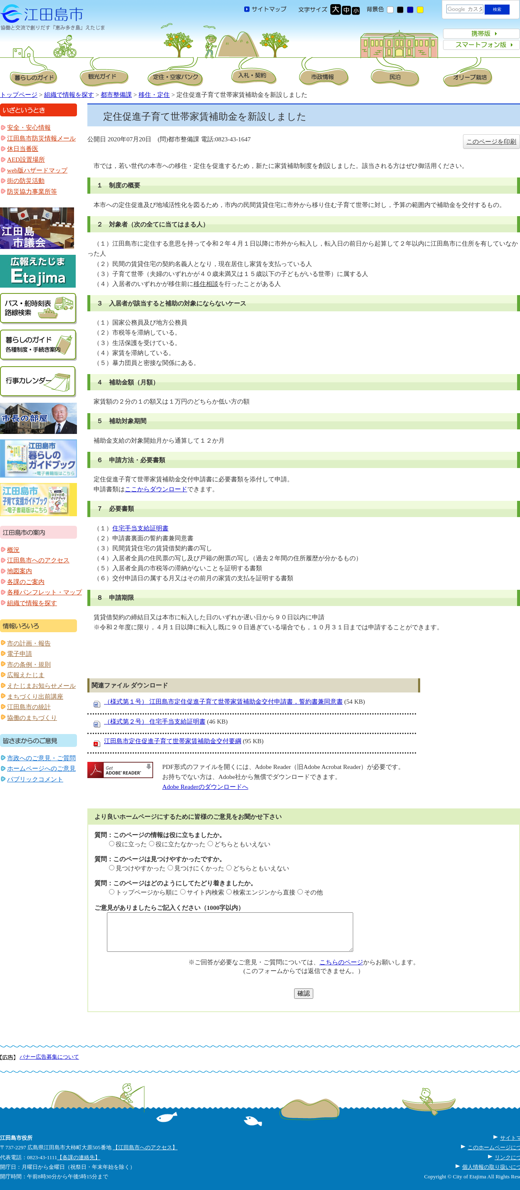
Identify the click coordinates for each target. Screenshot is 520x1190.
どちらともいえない (242, 844)
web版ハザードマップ (37, 170)
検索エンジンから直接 (264, 892)
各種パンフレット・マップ (44, 592)
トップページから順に (147, 892)
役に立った (131, 844)
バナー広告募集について (49, 1057)
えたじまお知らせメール (41, 685)
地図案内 (19, 571)
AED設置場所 (26, 159)
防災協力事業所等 (32, 191)
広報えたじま (26, 675)
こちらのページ (341, 962)
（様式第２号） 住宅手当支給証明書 (155, 721)
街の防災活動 (26, 180)
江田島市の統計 (29, 707)
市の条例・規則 (29, 664)
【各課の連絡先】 (78, 1157)
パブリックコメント (35, 779)
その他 (313, 892)
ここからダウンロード (156, 489)
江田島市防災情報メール (41, 138)
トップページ (18, 94)
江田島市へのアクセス (38, 560)
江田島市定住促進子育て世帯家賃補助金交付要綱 (172, 741)
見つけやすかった (141, 868)
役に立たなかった (181, 844)
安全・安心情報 (29, 127)
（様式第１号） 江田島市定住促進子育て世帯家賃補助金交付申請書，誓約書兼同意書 (223, 701)
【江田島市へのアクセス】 (145, 1147)
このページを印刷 (491, 141)
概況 (13, 550)
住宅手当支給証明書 (140, 528)
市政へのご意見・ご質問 (41, 758)
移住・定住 (154, 94)
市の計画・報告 (29, 643)
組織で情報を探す (69, 94)
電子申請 (19, 653)
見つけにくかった (199, 868)
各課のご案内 (26, 582)
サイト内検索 (205, 892)
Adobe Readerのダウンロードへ (205, 786)
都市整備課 (116, 94)
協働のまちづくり (32, 717)
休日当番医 (22, 148)
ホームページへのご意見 (41, 768)
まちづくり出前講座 (35, 696)
